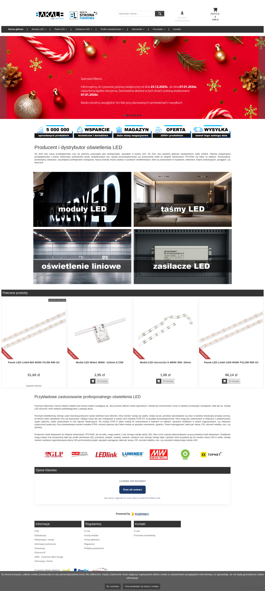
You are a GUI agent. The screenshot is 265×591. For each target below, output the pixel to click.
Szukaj (159, 13)
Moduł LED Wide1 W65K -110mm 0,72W (99, 362)
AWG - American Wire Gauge (48, 557)
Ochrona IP (40, 552)
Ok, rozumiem (112, 586)
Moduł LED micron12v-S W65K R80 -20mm (165, 362)
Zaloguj (182, 18)
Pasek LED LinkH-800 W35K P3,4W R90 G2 (33, 362)
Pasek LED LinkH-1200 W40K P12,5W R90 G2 (231, 362)
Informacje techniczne (45, 544)
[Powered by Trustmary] (132, 514)
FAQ (36, 531)
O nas (87, 531)
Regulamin (89, 544)
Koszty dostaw (91, 535)
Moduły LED (38, 29)
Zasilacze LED (83, 29)
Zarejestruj (182, 21)
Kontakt (177, 29)
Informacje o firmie (43, 561)
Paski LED (59, 29)
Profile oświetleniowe (111, 29)
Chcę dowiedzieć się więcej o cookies (142, 586)
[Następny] (261, 77)
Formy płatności (92, 539)
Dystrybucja (40, 535)
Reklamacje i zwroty (44, 539)
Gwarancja (39, 548)
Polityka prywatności (94, 548)
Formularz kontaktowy (144, 535)
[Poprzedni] (3, 77)
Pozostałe (157, 29)
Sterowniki (137, 29)
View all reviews (132, 489)
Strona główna (15, 29)
